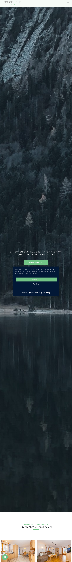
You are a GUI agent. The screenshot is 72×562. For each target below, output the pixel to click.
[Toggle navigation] (68, 4)
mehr (36, 288)
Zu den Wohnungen (36, 262)
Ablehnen (36, 284)
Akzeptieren (36, 279)
